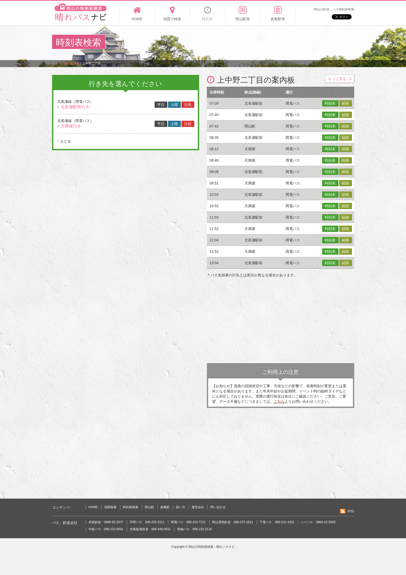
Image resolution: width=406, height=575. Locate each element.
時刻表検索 (130, 507)
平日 (160, 105)
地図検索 (110, 507)
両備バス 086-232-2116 (194, 529)
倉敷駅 (165, 507)
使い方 (180, 507)
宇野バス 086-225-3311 (147, 522)
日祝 (187, 105)
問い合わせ (218, 507)
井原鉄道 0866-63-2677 (106, 522)
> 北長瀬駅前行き (73, 107)
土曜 (174, 105)
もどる (64, 141)
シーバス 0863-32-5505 (318, 522)
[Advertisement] (259, 42)
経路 (345, 103)
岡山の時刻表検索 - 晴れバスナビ (212, 547)
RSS (351, 511)
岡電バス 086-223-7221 (188, 522)
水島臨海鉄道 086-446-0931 (150, 529)
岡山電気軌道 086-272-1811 (232, 522)
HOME (93, 507)
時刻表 (330, 103)
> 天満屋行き (69, 126)
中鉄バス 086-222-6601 (106, 529)
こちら (279, 401)
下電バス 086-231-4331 (276, 522)
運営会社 (198, 507)
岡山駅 (149, 507)
